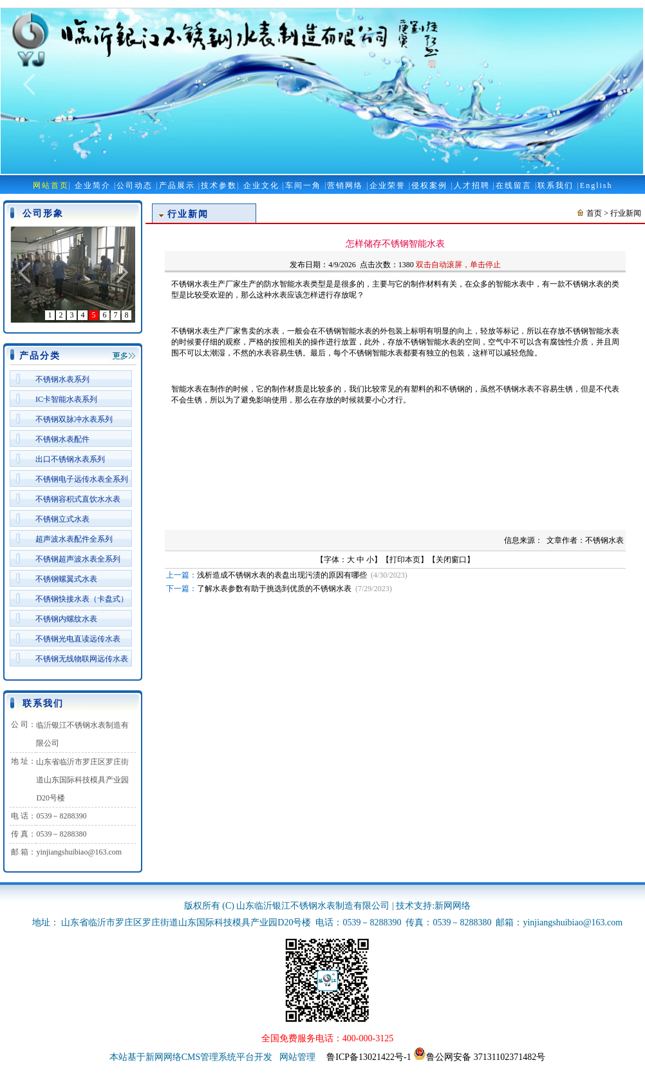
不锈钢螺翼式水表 (66, 578)
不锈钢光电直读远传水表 (77, 638)
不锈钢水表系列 (62, 379)
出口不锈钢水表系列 (70, 459)
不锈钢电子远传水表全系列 (81, 479)
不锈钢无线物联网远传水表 (81, 658)
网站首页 (51, 185)
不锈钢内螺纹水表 (66, 618)
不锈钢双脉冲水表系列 (74, 419)
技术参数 (219, 185)
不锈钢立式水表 (62, 519)
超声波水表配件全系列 (74, 539)
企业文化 (261, 185)
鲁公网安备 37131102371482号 (479, 1057)
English (596, 185)
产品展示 (177, 185)
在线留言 (514, 185)
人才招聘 (472, 185)
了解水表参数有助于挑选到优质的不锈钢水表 (274, 588)
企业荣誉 (387, 185)
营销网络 (345, 185)
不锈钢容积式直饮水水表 (77, 499)
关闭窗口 (451, 559)
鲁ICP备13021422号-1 (368, 1057)
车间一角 (303, 185)
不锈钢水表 (584, 283)
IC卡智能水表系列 (66, 399)
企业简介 (93, 185)
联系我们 (556, 185)
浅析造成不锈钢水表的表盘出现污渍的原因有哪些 (282, 575)
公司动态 (135, 185)
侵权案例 (429, 185)
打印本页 (404, 559)
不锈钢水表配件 (62, 439)
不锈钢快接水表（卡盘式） (81, 598)
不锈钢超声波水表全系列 (77, 558)
